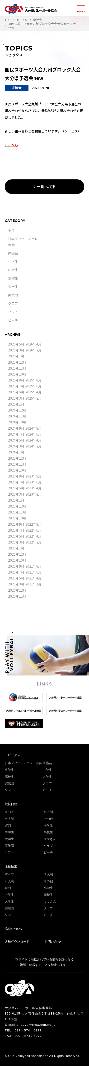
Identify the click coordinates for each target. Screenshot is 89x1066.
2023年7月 (16, 482)
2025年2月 (33, 398)
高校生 (13, 278)
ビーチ (13, 320)
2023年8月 (33, 476)
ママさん (50, 839)
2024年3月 (16, 446)
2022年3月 (16, 542)
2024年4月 (33, 440)
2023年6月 (33, 482)
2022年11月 (17, 512)
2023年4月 (33, 488)
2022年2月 (33, 542)
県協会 (13, 253)
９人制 (48, 812)
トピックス (12, 755)
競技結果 (11, 866)
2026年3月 (16, 350)
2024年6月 (33, 434)
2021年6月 (33, 572)
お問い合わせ (54, 941)
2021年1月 (33, 584)
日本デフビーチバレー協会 (23, 763)
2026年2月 (33, 350)
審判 (8, 825)
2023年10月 (17, 470)
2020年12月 (17, 590)
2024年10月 (17, 422)
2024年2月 (33, 446)
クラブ (13, 303)
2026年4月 (33, 344)
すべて (9, 812)
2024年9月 (16, 428)
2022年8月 (33, 524)
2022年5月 (16, 536)
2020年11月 (17, 596)
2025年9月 (16, 380)
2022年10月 (17, 518)
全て (11, 230)
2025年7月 (16, 386)
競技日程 (11, 804)
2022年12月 (17, 506)
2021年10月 (17, 560)
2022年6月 (33, 530)
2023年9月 (16, 476)
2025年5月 (16, 392)
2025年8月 (33, 380)
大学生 (13, 286)
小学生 (13, 261)
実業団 (13, 295)
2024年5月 (16, 440)
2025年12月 (17, 362)
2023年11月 (17, 464)
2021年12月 (17, 554)
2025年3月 (16, 398)
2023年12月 (17, 458)
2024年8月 (33, 428)
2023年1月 (16, 500)
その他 (48, 819)
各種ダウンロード (17, 941)
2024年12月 (17, 410)
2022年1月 (16, 548)
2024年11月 (17, 416)
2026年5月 (16, 344)
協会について (14, 929)
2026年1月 (16, 356)
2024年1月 (16, 452)
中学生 (13, 269)
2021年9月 (16, 566)
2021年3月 (16, 584)
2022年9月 (16, 524)
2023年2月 (33, 494)
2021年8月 (33, 566)
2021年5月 (16, 578)
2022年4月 (33, 536)
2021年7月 (16, 572)
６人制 (9, 819)
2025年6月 (33, 386)
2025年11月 (17, 368)
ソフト (13, 311)
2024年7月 (16, 434)
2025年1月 (16, 404)
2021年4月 (33, 578)
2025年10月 (17, 374)
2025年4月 (33, 392)
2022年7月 (16, 530)
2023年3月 (16, 494)
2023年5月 (16, 488)
